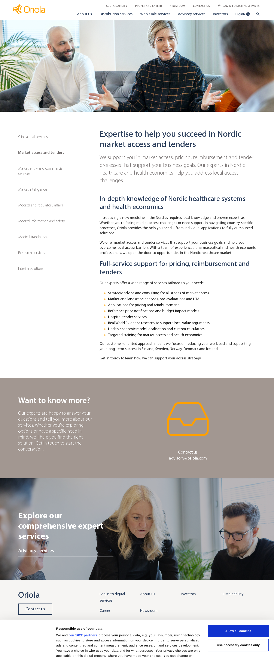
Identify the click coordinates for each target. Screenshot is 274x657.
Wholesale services (155, 14)
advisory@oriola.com (188, 458)
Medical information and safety (41, 221)
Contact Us (201, 5)
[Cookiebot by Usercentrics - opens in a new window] (27, 648)
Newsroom (177, 5)
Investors (220, 14)
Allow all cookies (238, 597)
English (242, 14)
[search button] (257, 14)
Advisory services (191, 14)
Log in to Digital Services (238, 5)
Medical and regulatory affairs (40, 205)
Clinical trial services (33, 136)
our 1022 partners (83, 601)
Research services (31, 252)
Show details (66, 648)
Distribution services (116, 14)
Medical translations (33, 236)
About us (84, 14)
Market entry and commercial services (40, 171)
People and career (148, 5)
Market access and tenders (41, 152)
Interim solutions (30, 268)
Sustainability (116, 5)
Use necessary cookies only (238, 611)
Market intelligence (32, 189)
